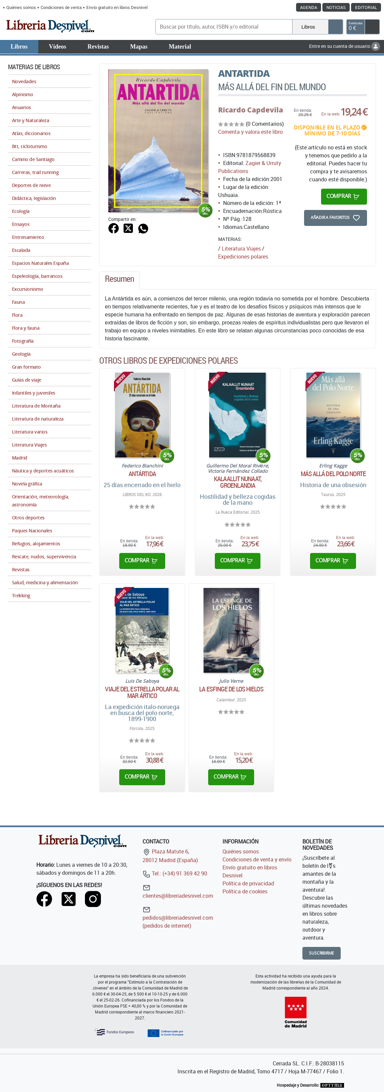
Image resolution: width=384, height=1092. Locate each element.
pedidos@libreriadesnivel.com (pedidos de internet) (178, 917)
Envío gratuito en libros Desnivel (117, 7)
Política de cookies (244, 891)
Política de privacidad (248, 883)
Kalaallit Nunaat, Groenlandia (237, 482)
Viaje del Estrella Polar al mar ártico (142, 692)
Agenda (308, 7)
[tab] (119, 280)
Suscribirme (321, 953)
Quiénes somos (21, 7)
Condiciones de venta (61, 7)
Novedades (24, 81)
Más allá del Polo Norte (333, 473)
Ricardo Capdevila (250, 110)
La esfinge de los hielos (231, 689)
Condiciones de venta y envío (256, 859)
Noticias (336, 7)
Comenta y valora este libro (250, 131)
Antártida (142, 473)
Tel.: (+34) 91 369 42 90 (175, 873)
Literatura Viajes (241, 248)
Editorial (366, 7)
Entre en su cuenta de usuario (344, 46)
